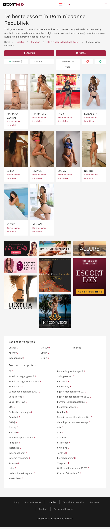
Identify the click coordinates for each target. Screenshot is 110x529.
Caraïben (35, 42)
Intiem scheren (18, 453)
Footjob (14, 432)
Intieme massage (19, 458)
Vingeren (63, 463)
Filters (81, 53)
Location (29, 53)
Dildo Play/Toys (18, 402)
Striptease (63, 443)
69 (11, 371)
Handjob (14, 443)
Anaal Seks (16, 386)
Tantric (62, 453)
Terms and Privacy (63, 509)
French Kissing (66, 458)
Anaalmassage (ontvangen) (25, 381)
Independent (16, 358)
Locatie (20, 42)
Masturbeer (16, 478)
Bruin (45, 358)
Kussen (14, 463)
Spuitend (63, 437)
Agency (13, 353)
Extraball (14, 417)
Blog (16, 502)
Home (7, 42)
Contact (43, 509)
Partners (94, 502)
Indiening (15, 448)
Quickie (62, 412)
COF (60, 432)
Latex (12, 468)
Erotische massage (20, 412)
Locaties (52, 502)
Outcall (13, 348)
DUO (12, 407)
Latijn (45, 353)
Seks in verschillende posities (74, 417)
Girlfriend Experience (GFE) (73, 468)
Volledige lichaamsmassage (73, 422)
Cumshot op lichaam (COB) (24, 392)
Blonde (77, 348)
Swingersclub (65, 376)
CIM (60, 427)
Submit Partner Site (73, 502)
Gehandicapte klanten (22, 437)
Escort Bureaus (33, 502)
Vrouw (45, 348)
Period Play (64, 386)
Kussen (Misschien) (69, 473)
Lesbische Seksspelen (22, 473)
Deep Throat (16, 397)
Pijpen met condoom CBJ (72, 392)
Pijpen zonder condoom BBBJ (74, 397)
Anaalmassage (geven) (22, 376)
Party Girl (63, 381)
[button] (64, 4)
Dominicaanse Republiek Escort (63, 42)
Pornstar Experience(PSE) (72, 402)
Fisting (13, 427)
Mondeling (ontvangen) (71, 371)
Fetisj (13, 422)
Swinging (63, 448)
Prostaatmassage (67, 407)
